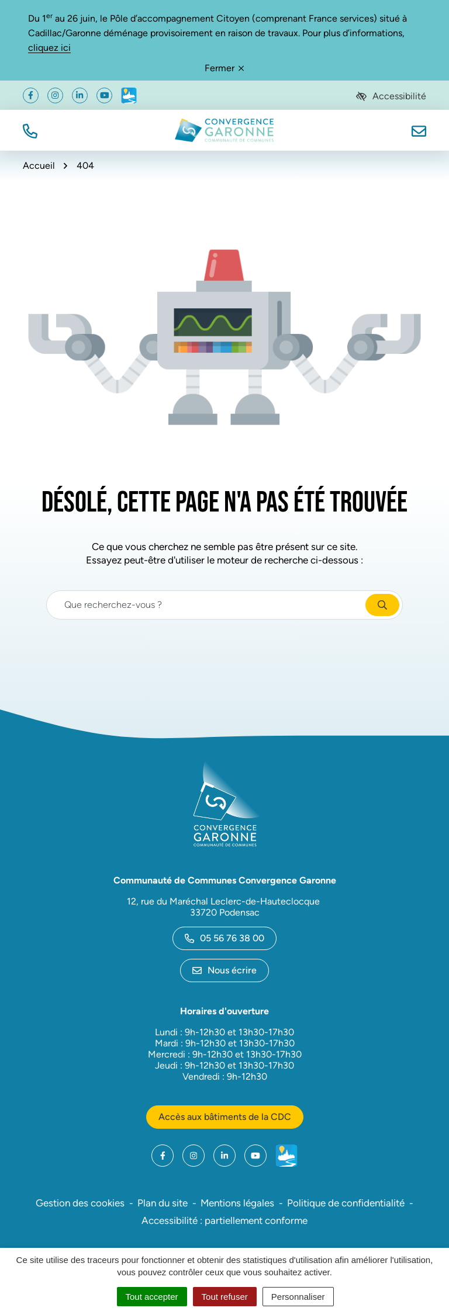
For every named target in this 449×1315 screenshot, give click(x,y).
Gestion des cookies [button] (80, 1203)
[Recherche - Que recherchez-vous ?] (206, 605)
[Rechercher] (382, 605)
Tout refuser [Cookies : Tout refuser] (225, 1297)
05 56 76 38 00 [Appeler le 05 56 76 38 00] (224, 938)
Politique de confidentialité (346, 1203)
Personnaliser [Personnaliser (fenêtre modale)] (298, 1297)
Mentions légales (237, 1203)
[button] (30, 130)
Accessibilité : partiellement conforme (224, 1220)
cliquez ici (49, 47)
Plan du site (162, 1203)
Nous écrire (224, 970)
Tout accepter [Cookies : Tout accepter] (152, 1297)
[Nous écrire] (419, 130)
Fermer (224, 68)
